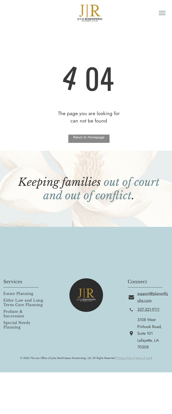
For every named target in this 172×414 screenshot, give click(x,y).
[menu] (162, 13)
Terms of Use (142, 358)
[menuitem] (24, 293)
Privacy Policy (125, 358)
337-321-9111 (148, 309)
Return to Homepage (88, 137)
